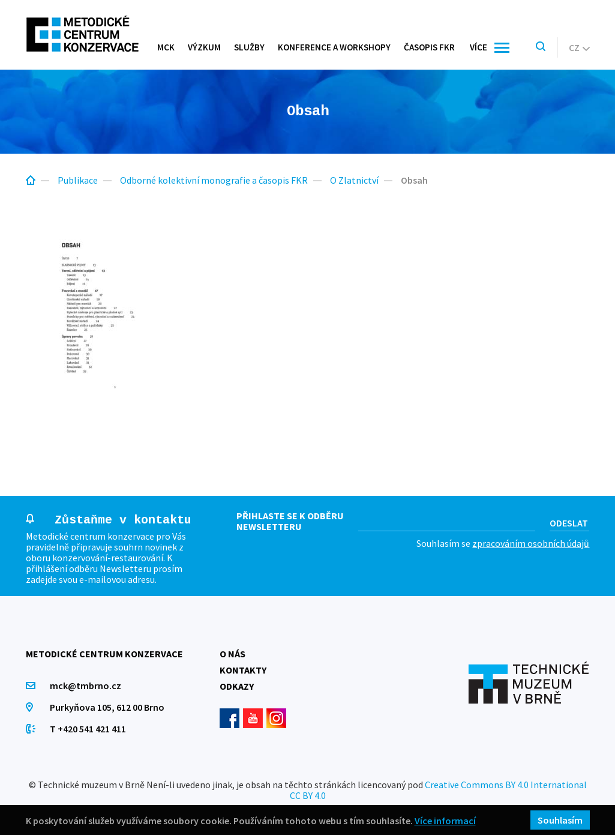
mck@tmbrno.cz (85, 686)
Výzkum (204, 47)
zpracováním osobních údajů (530, 543)
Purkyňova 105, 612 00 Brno (107, 707)
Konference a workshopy (334, 47)
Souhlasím (560, 820)
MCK (166, 47)
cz (579, 47)
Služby (249, 47)
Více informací (445, 820)
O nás (232, 654)
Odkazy (237, 686)
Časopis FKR (429, 47)
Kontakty (243, 670)
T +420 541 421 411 (88, 729)
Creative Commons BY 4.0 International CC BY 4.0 (438, 790)
